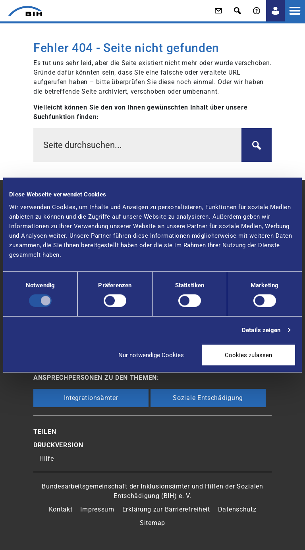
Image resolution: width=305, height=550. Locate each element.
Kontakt (61, 509)
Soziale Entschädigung (208, 398)
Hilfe (46, 458)
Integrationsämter (91, 398)
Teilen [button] (44, 431)
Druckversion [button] (58, 445)
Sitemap (152, 523)
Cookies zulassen (248, 354)
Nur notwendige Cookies (151, 354)
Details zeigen (261, 330)
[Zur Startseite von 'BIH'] (21, 11)
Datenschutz (237, 509)
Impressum (97, 509)
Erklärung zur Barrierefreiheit (166, 509)
